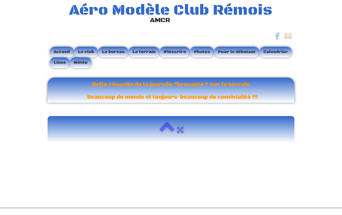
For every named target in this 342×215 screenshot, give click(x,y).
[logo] (162, 14)
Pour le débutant (236, 51)
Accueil (62, 51)
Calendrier (275, 51)
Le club (86, 51)
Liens (60, 62)
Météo (81, 62)
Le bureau (113, 51)
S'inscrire (175, 51)
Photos (202, 51)
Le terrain (144, 51)
